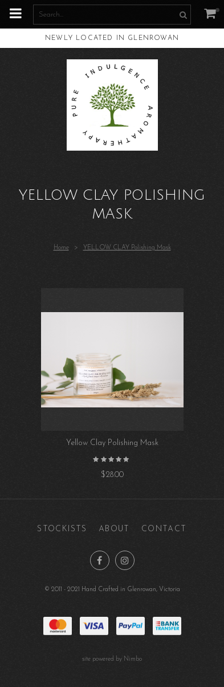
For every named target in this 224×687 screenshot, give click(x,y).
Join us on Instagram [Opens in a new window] (125, 560)
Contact (164, 529)
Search (181, 14)
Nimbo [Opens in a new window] (133, 659)
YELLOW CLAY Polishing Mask (127, 248)
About (114, 529)
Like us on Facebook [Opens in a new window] (99, 560)
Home (61, 248)
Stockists (62, 529)
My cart (217, 10)
